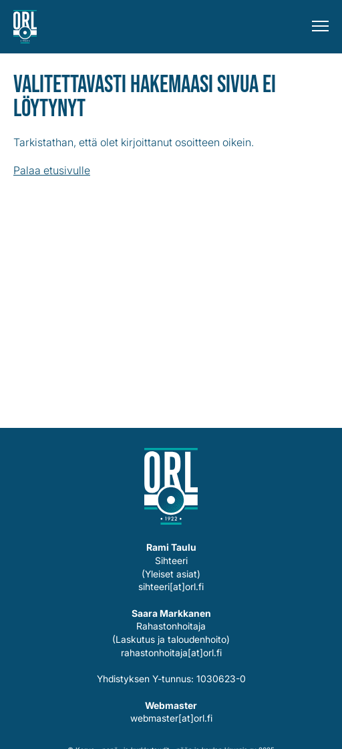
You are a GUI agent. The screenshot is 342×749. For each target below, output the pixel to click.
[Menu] (320, 26)
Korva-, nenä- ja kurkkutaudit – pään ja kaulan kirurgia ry (31, 26)
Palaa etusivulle (51, 170)
